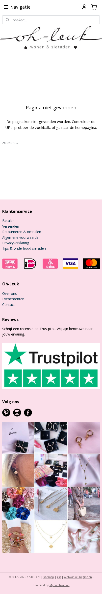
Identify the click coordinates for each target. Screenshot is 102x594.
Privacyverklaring (15, 242)
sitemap (48, 577)
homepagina (85, 127)
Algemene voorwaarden (21, 237)
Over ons (9, 293)
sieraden (38, 248)
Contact (8, 304)
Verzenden (10, 226)
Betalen (8, 220)
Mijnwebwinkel (60, 585)
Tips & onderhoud (16, 248)
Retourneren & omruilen (21, 231)
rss (59, 577)
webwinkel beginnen (78, 577)
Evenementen (13, 299)
